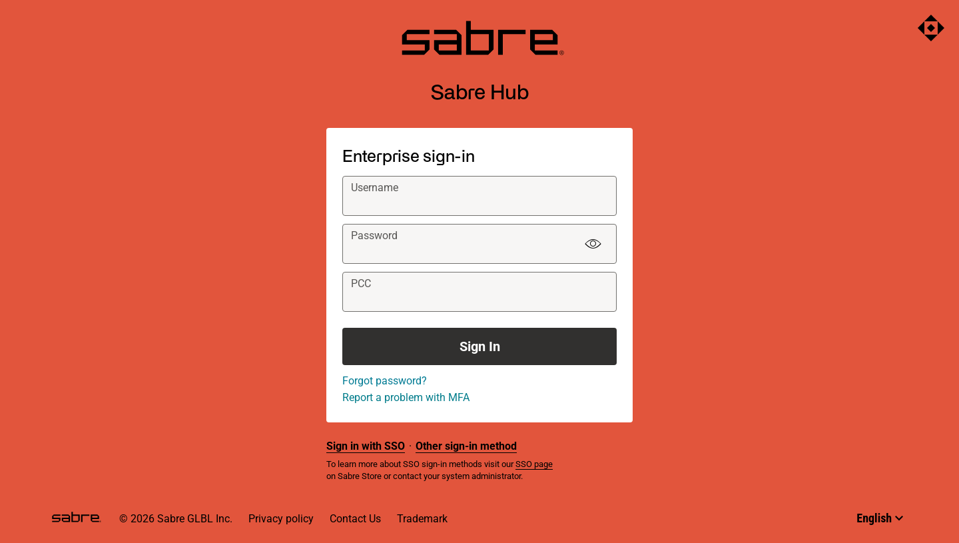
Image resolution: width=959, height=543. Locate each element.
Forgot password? (384, 380)
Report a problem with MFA (406, 397)
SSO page (534, 464)
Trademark (422, 518)
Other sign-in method (466, 446)
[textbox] (479, 196)
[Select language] (879, 518)
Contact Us (355, 518)
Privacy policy (281, 518)
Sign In (480, 346)
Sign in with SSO (365, 446)
